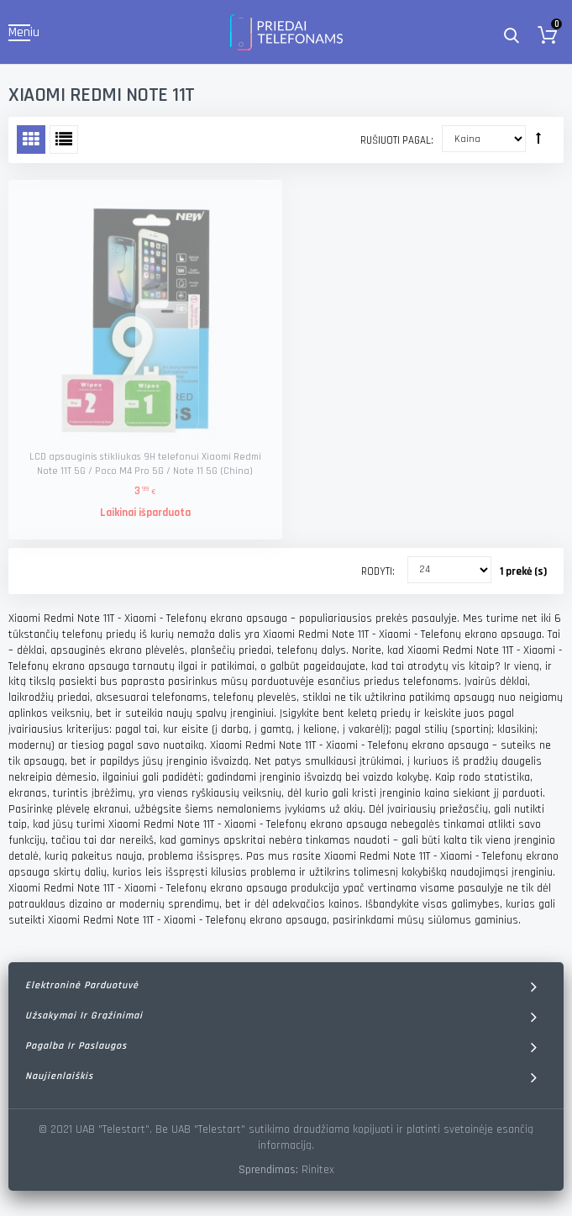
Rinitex (318, 1169)
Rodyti (376, 571)
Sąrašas (64, 139)
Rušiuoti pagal (395, 140)
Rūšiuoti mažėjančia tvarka (538, 137)
